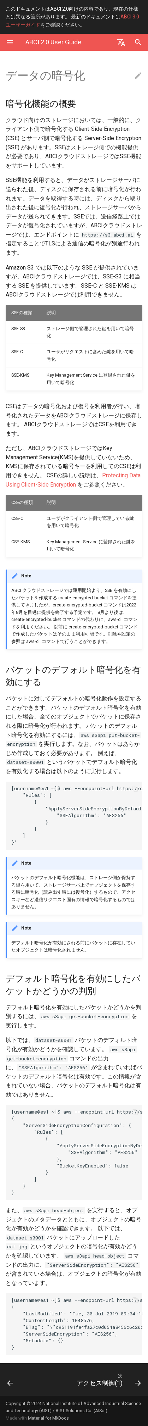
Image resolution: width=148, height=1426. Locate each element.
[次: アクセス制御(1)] (92, 1379)
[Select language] (121, 42)
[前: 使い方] (19, 1379)
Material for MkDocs (48, 1418)
